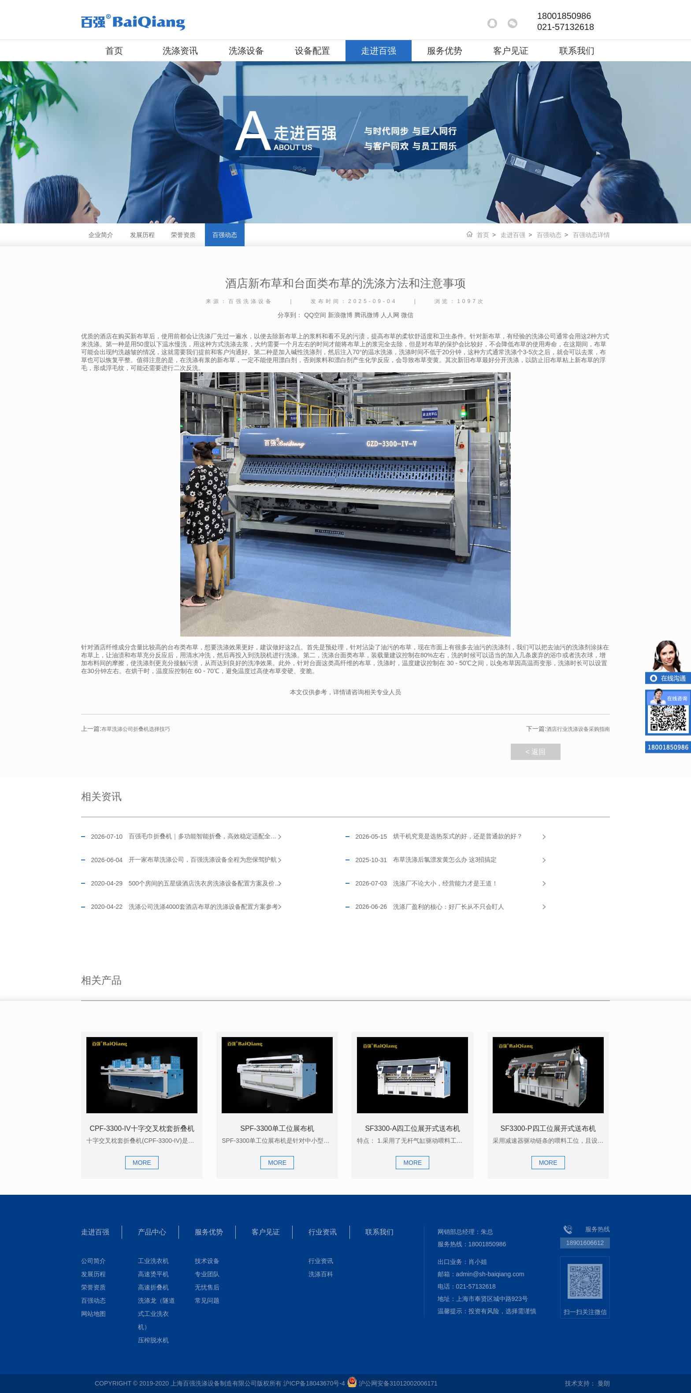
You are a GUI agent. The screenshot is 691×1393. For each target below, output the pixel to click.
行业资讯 (322, 1232)
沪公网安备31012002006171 (398, 1383)
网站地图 (93, 1313)
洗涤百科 (320, 1274)
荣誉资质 (183, 234)
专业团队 (207, 1274)
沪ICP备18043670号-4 (314, 1383)
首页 (114, 51)
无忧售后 (207, 1287)
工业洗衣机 (153, 1260)
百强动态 (224, 234)
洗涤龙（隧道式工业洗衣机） (156, 1313)
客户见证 (510, 51)
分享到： (290, 315)
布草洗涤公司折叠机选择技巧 (125, 729)
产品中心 (152, 1232)
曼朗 (604, 1383)
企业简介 (101, 234)
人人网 (390, 315)
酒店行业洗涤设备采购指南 (568, 729)
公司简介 (93, 1260)
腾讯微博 (366, 315)
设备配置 (312, 51)
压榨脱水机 (153, 1340)
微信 (407, 315)
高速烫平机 (153, 1274)
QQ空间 (315, 315)
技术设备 (207, 1260)
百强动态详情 (591, 234)
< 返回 (535, 752)
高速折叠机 (153, 1287)
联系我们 (576, 51)
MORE (142, 1162)
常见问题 (207, 1300)
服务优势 (444, 51)
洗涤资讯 (180, 51)
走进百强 (378, 51)
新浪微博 (340, 315)
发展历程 (142, 234)
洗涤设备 (246, 51)
